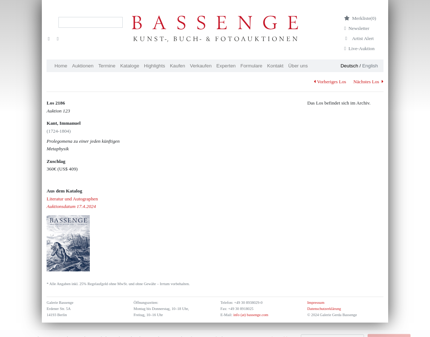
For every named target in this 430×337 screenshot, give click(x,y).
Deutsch (349, 65)
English (370, 65)
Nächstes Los (368, 81)
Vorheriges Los (330, 81)
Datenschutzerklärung (324, 309)
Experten (226, 65)
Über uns (298, 65)
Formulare (252, 65)
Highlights (154, 65)
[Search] (90, 22)
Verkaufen (201, 65)
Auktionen (82, 65)
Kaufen (177, 65)
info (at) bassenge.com (250, 315)
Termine (106, 65)
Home (60, 65)
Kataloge (129, 65)
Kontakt (275, 65)
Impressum (315, 303)
